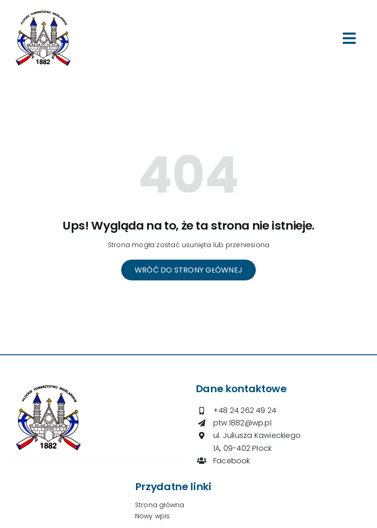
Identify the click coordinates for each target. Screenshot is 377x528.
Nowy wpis (152, 516)
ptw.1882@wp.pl (242, 423)
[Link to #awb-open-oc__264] (349, 38)
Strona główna (160, 505)
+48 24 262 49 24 (244, 410)
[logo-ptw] (43, 12)
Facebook (231, 460)
